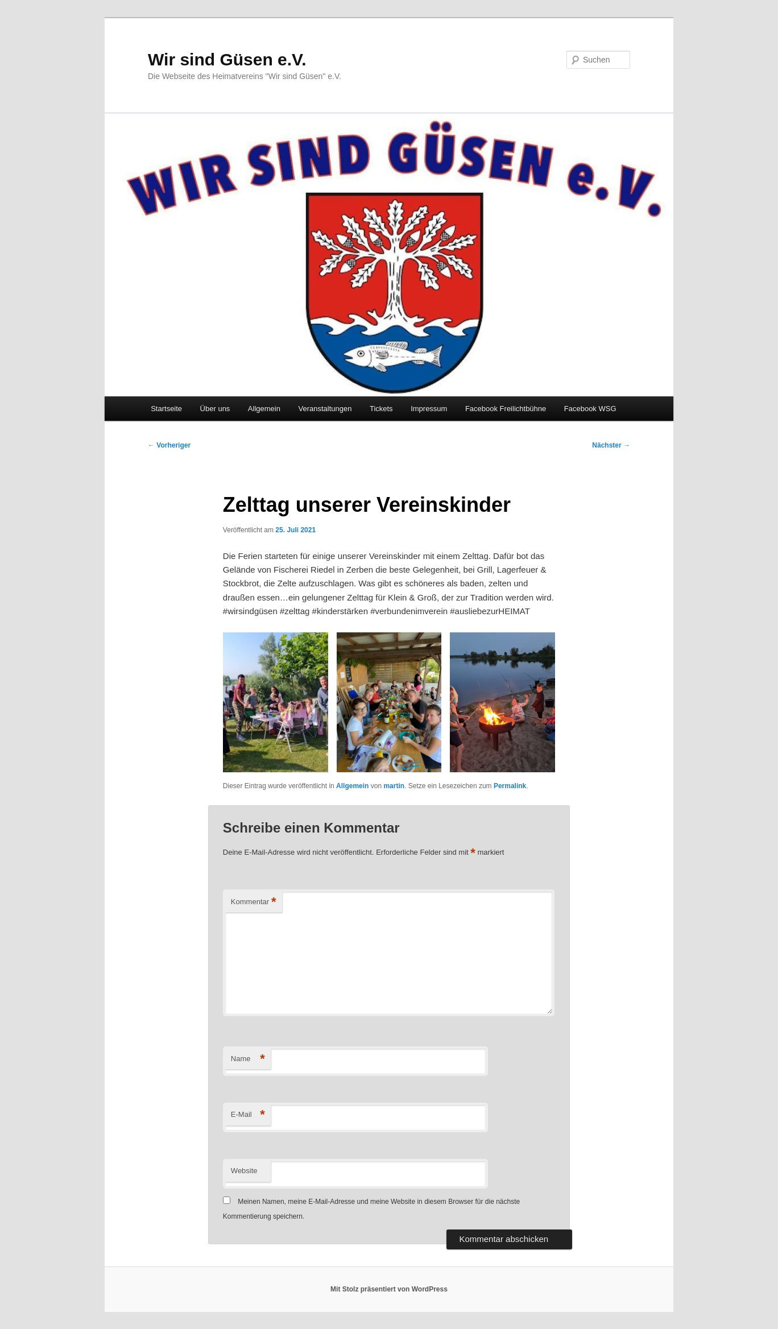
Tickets (381, 408)
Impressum (429, 408)
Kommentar (253, 902)
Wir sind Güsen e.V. (227, 59)
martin (393, 786)
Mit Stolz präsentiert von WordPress (389, 1289)
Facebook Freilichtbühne (505, 408)
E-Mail (248, 1115)
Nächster (611, 445)
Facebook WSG (590, 408)
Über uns (215, 408)
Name (248, 1059)
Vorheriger (169, 445)
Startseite (166, 408)
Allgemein (264, 408)
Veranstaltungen (324, 408)
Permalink (510, 786)
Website (244, 1170)
